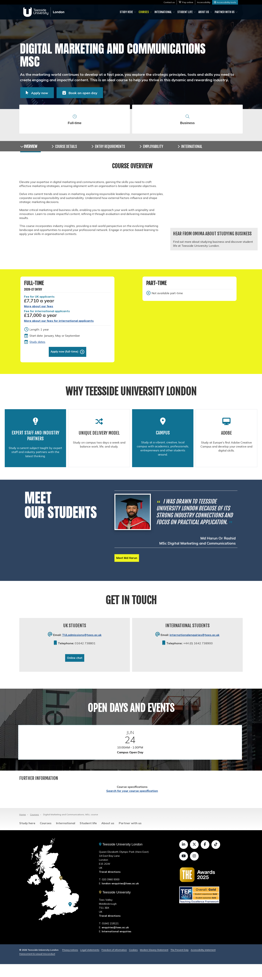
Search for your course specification (132, 803)
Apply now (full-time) (64, 358)
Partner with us (225, 12)
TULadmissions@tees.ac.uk (82, 646)
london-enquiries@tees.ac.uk (120, 896)
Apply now (43, 92)
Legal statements (89, 962)
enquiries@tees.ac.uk (115, 940)
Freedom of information (114, 962)
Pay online (187, 2)
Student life (185, 12)
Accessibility (203, 2)
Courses (144, 12)
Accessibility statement (203, 962)
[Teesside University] (61, 891)
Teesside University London (120, 857)
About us (203, 12)
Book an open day (93, 92)
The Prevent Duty (179, 962)
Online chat (74, 669)
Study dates (37, 347)
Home (22, 827)
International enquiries (116, 944)
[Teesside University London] (70, 917)
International (163, 12)
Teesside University (115, 905)
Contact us (169, 2)
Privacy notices (70, 962)
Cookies (133, 962)
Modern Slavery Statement (154, 962)
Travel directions (109, 884)
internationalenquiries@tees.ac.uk (194, 646)
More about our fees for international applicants (59, 326)
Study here (126, 12)
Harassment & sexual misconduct (37, 966)
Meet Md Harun (127, 568)
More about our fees (38, 312)
